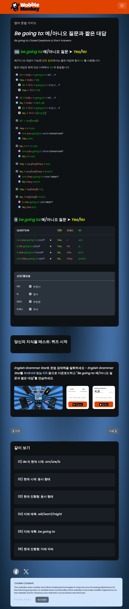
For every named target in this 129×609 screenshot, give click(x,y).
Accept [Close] (42, 599)
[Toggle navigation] (122, 5)
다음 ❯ (113, 431)
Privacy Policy (22, 599)
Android (29, 373)
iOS (45, 373)
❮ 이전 (16, 431)
